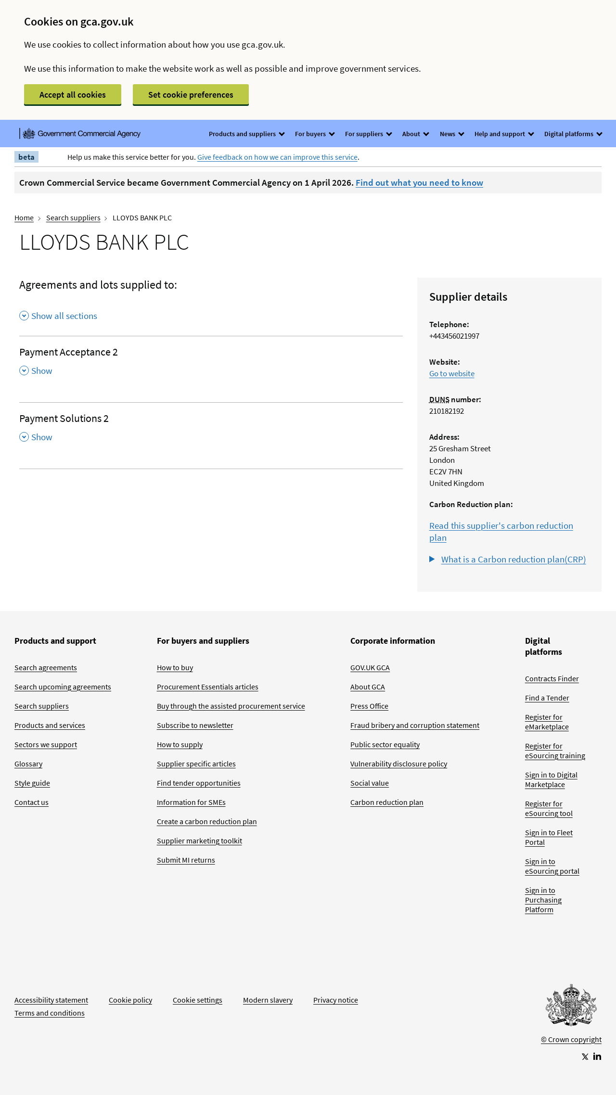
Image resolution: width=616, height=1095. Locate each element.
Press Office (369, 706)
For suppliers (368, 133)
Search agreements (45, 667)
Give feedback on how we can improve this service (277, 157)
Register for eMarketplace (547, 721)
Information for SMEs (191, 802)
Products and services (49, 725)
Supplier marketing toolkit (199, 840)
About (415, 133)
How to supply (180, 744)
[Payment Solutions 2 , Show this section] (211, 430)
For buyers (314, 133)
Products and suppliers (246, 133)
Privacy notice (335, 1000)
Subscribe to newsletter (195, 725)
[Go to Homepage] (571, 1007)
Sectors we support (45, 744)
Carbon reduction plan (387, 802)
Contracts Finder (552, 678)
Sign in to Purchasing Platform (543, 899)
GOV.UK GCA (370, 667)
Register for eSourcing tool (549, 808)
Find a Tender (547, 697)
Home (24, 217)
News (451, 133)
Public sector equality (385, 744)
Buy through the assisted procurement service (231, 706)
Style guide (32, 783)
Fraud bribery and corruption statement (414, 725)
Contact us (31, 802)
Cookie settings (197, 1000)
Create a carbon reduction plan (207, 821)
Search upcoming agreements (62, 686)
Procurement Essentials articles (207, 686)
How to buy (175, 667)
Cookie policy (130, 1000)
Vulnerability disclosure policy (398, 763)
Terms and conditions (49, 1013)
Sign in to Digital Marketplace (551, 779)
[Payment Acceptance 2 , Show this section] (211, 364)
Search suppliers (73, 217)
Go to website (452, 373)
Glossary (28, 763)
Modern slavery (268, 1000)
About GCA (367, 686)
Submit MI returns (186, 860)
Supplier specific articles (196, 763)
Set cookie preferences (190, 94)
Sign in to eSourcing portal (552, 866)
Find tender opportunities (199, 783)
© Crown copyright (571, 1039)
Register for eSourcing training (555, 750)
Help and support (504, 133)
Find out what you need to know (419, 182)
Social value (369, 783)
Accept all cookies (72, 94)
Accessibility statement (51, 1000)
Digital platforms (573, 133)
